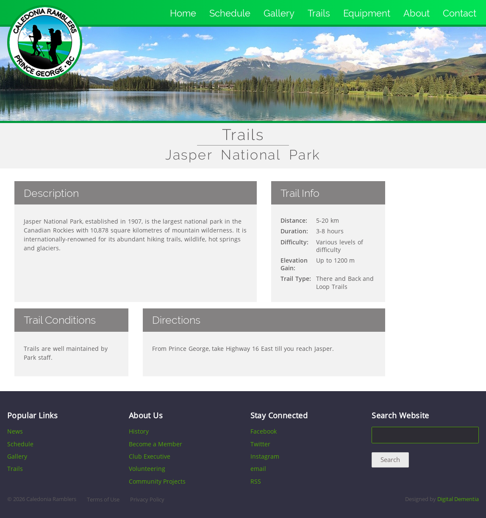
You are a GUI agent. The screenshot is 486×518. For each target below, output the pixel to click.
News (15, 431)
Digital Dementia (458, 499)
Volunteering (147, 469)
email (258, 469)
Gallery (279, 13)
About (416, 13)
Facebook (263, 431)
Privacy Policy (147, 499)
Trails (319, 13)
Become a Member (155, 444)
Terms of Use (103, 499)
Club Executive (149, 456)
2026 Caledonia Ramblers (44, 499)
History (139, 431)
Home (183, 13)
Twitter (260, 444)
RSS (255, 481)
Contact (459, 13)
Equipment (366, 13)
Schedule (229, 13)
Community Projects (157, 481)
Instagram (264, 456)
